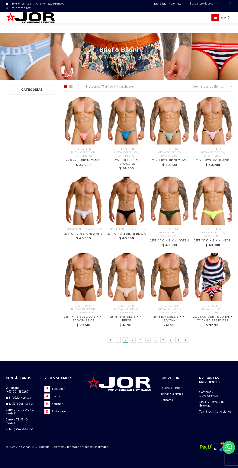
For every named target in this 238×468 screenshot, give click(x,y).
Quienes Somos (171, 388)
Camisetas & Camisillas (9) (27, 199)
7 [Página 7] (163, 339)
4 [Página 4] (140, 339)
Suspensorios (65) (25, 130)
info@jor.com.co (20, 397)
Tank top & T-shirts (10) (25, 153)
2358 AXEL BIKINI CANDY (83, 160)
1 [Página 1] (117, 339)
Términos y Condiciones (215, 411)
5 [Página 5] (148, 339)
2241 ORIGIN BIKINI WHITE (83, 233)
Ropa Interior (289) (22, 106)
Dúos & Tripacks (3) (26, 145)
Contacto (167, 400)
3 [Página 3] (133, 339)
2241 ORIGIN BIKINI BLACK (127, 233)
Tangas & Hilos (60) (26, 137)
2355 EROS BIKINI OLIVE (169, 160)
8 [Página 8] (171, 339)
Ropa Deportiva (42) (23, 168)
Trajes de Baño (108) (23, 161)
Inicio (90, 57)
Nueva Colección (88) (24, 192)
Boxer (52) (20, 114)
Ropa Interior (106, 57)
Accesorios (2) (19, 207)
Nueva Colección (83, 152)
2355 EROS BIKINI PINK (212, 160)
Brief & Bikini (128, 57)
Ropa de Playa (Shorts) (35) (28, 176)
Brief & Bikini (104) (25, 122)
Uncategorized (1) (22, 99)
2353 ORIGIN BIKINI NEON (212, 240)
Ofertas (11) (17, 184)
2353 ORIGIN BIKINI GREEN (169, 240)
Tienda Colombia (172, 394)
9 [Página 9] (178, 339)
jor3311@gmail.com (22, 403)
